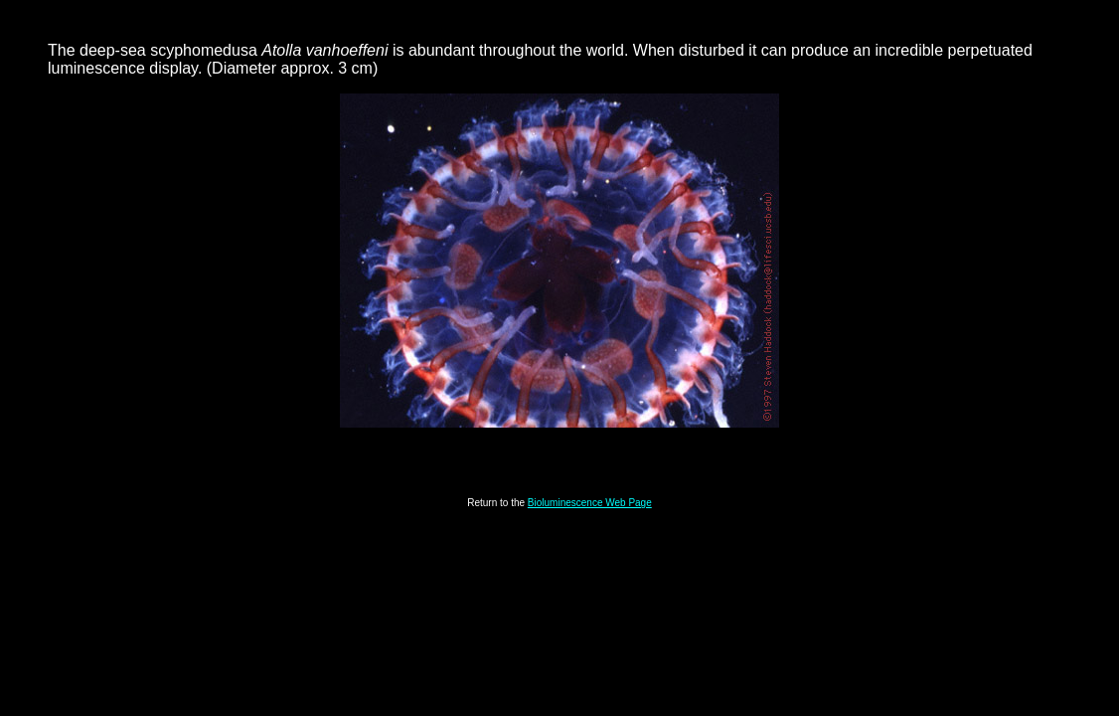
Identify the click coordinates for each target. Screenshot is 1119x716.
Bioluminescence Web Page (590, 502)
